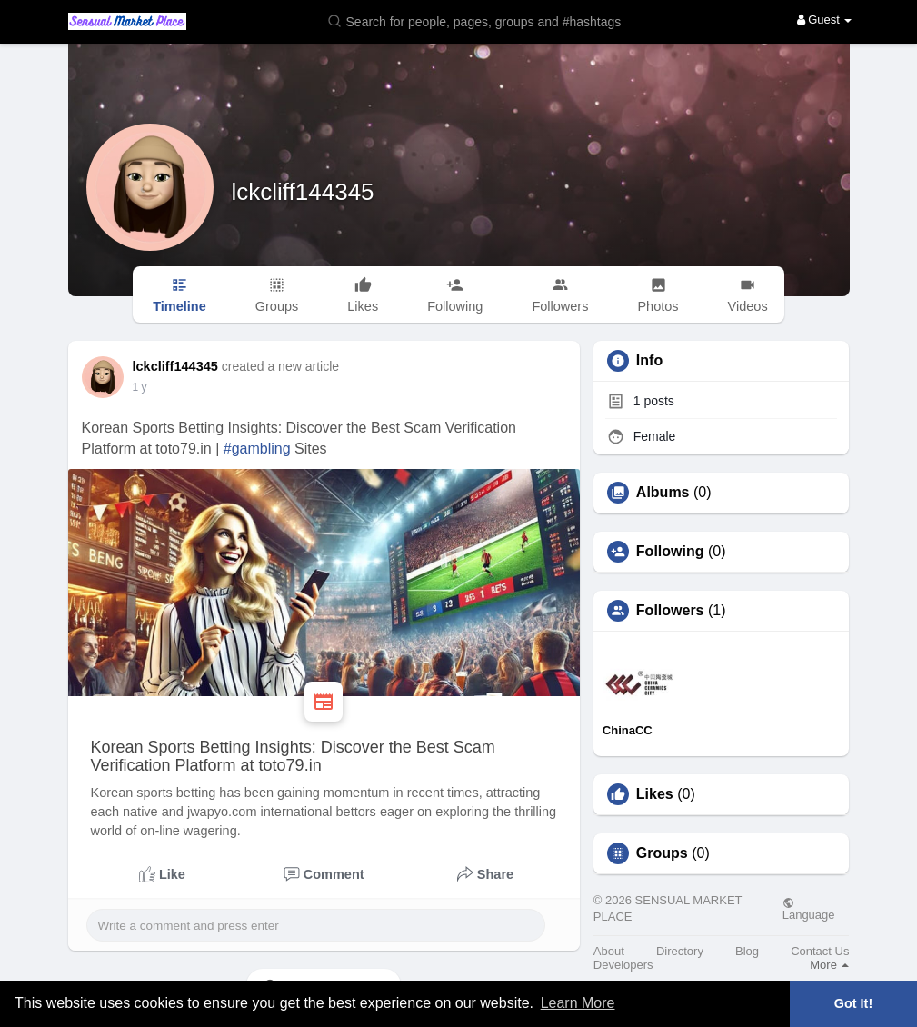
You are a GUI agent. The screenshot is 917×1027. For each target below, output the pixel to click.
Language (808, 909)
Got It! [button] (853, 1003)
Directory (679, 951)
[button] (486, 20)
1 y (140, 387)
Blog (747, 951)
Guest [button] (824, 19)
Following (670, 551)
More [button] (829, 965)
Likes (654, 794)
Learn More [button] (578, 1003)
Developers (623, 965)
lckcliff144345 (303, 191)
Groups (662, 853)
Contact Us (820, 951)
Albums (663, 492)
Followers (670, 610)
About (608, 951)
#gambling (257, 448)
